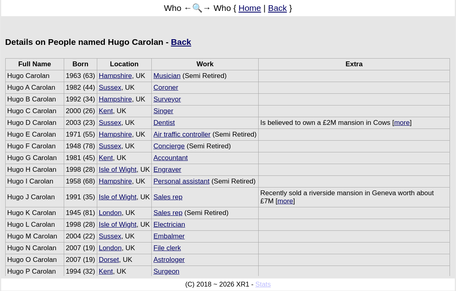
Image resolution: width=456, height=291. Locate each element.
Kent (106, 111)
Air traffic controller (181, 134)
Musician (166, 76)
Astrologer (168, 260)
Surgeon (166, 271)
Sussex (110, 87)
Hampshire (115, 76)
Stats (263, 284)
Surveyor (167, 99)
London (110, 213)
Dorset (109, 260)
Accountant (170, 158)
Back (277, 8)
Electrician (169, 224)
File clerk (167, 248)
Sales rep (167, 197)
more (402, 123)
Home (249, 8)
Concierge (169, 146)
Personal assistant (181, 181)
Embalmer (168, 236)
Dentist (164, 123)
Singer (163, 111)
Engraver (167, 169)
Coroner (165, 87)
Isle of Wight (118, 169)
